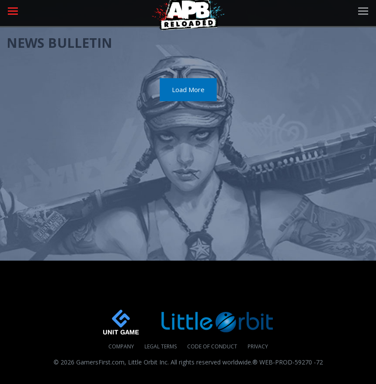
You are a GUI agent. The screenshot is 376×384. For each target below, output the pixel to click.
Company (121, 346)
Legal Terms (160, 346)
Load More (188, 89)
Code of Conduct (212, 346)
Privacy (258, 346)
